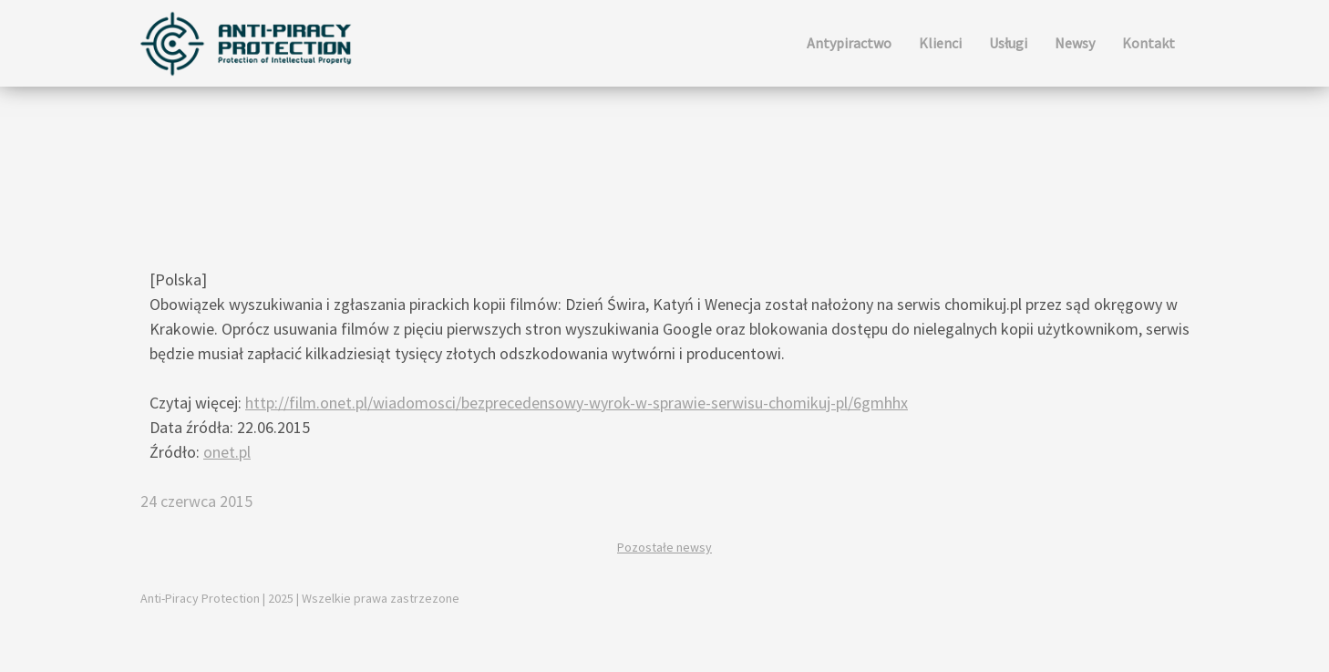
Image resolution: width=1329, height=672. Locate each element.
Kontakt (1148, 43)
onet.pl (227, 451)
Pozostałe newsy (664, 547)
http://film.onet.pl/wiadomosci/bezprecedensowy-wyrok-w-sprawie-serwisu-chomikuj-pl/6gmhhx (576, 402)
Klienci (940, 43)
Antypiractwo (849, 43)
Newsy (1075, 43)
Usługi (1008, 43)
